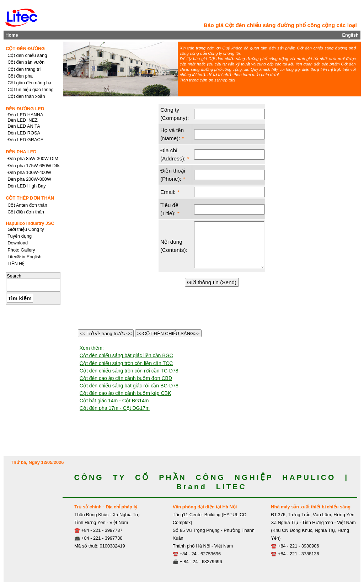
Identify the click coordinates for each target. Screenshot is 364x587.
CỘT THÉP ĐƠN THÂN (30, 198)
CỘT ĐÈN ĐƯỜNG (25, 48)
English (350, 35)
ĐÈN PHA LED (21, 151)
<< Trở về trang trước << (106, 333)
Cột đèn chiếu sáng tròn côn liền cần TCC (126, 363)
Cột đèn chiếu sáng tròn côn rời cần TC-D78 (129, 371)
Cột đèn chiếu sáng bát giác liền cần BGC (126, 355)
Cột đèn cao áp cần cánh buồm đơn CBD (126, 378)
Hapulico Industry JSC (30, 223)
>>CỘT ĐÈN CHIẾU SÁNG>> (168, 333)
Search (14, 276)
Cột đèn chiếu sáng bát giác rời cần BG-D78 (129, 385)
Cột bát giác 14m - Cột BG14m (114, 400)
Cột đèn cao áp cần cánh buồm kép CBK (125, 393)
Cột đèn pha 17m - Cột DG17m (115, 408)
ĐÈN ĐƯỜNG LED (25, 108)
